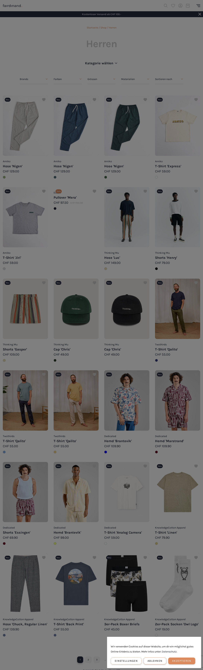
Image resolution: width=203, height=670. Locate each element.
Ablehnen (154, 660)
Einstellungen (126, 660)
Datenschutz (169, 651)
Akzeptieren (181, 660)
